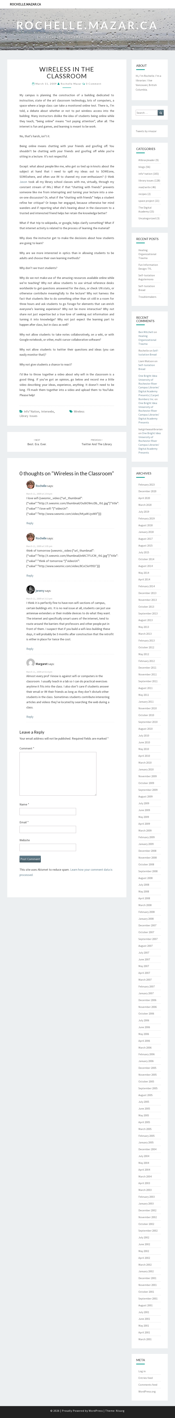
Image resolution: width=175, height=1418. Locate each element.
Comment (26, 748)
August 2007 (145, 945)
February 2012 (146, 661)
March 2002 (145, 1264)
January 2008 (146, 918)
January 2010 (146, 769)
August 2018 (145, 525)
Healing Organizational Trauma (147, 254)
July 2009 (143, 803)
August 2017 (145, 538)
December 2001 (147, 1278)
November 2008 (147, 857)
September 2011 (148, 681)
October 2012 (146, 647)
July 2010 (143, 735)
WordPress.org (147, 1391)
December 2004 (147, 1149)
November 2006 (147, 1007)
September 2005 (148, 1088)
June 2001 (144, 1318)
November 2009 (147, 776)
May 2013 (143, 627)
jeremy (40, 591)
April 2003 (144, 1183)
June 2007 (144, 959)
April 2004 (144, 1169)
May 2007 (143, 966)
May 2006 (143, 1034)
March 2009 (145, 830)
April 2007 (144, 973)
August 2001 (145, 1305)
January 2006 (146, 1061)
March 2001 (145, 1339)
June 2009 (144, 810)
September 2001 (148, 1298)
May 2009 (143, 817)
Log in (142, 1371)
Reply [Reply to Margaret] (29, 717)
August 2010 (145, 728)
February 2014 (146, 586)
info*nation (31, 411)
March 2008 (145, 905)
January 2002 (146, 1271)
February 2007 (146, 986)
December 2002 (147, 1210)
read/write (144, 187)
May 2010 (143, 749)
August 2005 (145, 1095)
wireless (79, 411)
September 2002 (148, 1230)
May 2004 (143, 1162)
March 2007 (145, 979)
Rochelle (41, 486)
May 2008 (143, 891)
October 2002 (146, 1224)
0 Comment (94, 83)
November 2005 (147, 1074)
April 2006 (144, 1040)
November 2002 (147, 1217)
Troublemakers (147, 296)
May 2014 (143, 572)
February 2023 (146, 484)
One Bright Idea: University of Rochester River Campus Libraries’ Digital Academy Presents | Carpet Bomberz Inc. (148, 387)
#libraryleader (146, 160)
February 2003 (146, 1196)
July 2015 (143, 552)
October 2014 (146, 559)
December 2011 (147, 667)
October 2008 (146, 864)
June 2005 (144, 1108)
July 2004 (143, 1156)
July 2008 (143, 884)
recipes (142, 194)
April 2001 (144, 1332)
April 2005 (144, 1122)
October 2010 (146, 715)
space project (146, 200)
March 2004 (145, 1176)
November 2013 (147, 599)
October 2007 (146, 932)
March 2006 (145, 1047)
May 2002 (143, 1251)
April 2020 (144, 498)
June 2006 (144, 1027)
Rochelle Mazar (71, 83)
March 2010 (145, 762)
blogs (141, 167)
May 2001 (143, 1325)
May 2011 (143, 694)
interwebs (47, 411)
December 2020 (147, 491)
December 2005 (147, 1068)
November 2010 (147, 708)
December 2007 (147, 925)
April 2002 (144, 1257)
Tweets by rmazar (146, 131)
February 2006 (146, 1054)
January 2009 (146, 844)
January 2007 (146, 993)
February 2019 (146, 518)
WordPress (96, 1410)
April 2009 (144, 823)
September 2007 (148, 939)
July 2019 (143, 511)
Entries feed (145, 1378)
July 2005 (143, 1101)
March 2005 (145, 1129)
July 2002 (143, 1237)
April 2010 (144, 755)
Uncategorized (147, 218)
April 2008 (144, 898)
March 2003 (145, 1190)
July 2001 (143, 1312)
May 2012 (143, 654)
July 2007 (143, 952)
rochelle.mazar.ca (25, 4)
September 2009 (148, 789)
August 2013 (145, 620)
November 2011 (147, 674)
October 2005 (146, 1081)
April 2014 (144, 579)
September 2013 (148, 613)
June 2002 (144, 1244)
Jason (23, 182)
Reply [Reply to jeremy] (29, 649)
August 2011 (145, 688)
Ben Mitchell (145, 332)
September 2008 (148, 871)
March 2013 (145, 633)
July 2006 (143, 1020)
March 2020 (145, 504)
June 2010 (144, 742)
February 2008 (146, 912)
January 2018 (146, 532)
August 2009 (145, 796)
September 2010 (148, 722)
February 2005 (146, 1135)
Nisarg (120, 1410)
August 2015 (145, 545)
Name (24, 804)
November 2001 (147, 1285)
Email (24, 822)
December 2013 (147, 593)
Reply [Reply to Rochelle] (29, 523)
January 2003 (146, 1203)
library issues (28, 416)
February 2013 (146, 640)
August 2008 (145, 878)
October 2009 (146, 783)
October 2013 (146, 606)
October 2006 (146, 1013)
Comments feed (147, 1384)
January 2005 (146, 1142)
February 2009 (146, 837)
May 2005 (143, 1115)
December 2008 (147, 850)
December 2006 (147, 1000)
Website (24, 840)
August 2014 (145, 566)
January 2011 (146, 701)
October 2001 (146, 1291)
